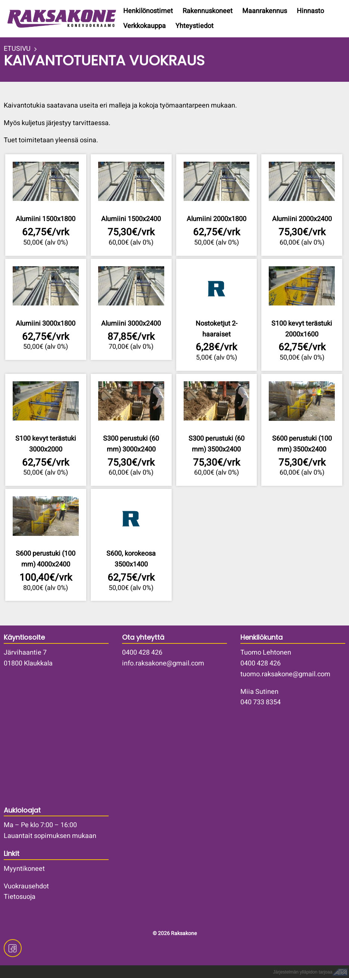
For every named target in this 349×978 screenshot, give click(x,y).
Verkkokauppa (144, 26)
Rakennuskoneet (208, 11)
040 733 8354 (260, 702)
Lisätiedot (45, 204)
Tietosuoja (19, 897)
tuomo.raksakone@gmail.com (285, 674)
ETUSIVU (17, 49)
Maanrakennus (264, 11)
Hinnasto (310, 11)
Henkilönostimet (148, 11)
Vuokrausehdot (26, 886)
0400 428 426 (142, 653)
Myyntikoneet (24, 869)
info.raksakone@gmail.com (163, 663)
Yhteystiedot (194, 26)
